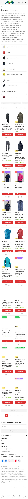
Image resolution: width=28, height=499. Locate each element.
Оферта (25, 487)
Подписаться (14, 431)
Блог (2, 441)
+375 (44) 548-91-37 (7, 449)
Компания (4, 438)
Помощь (3, 443)
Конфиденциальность (16, 487)
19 (21, 415)
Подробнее (7, 134)
